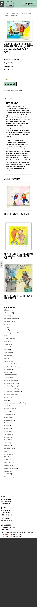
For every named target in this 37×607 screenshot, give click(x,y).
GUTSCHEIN (6, 350)
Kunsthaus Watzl (11, 486)
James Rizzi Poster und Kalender (11, 394)
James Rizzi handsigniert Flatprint (12, 386)
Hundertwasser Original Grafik (11, 367)
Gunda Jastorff (7, 347)
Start (5, 13)
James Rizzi (6, 372)
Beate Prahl (6, 316)
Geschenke (9, 502)
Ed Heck (5, 330)
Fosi (5, 335)
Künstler (7, 498)
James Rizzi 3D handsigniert (10, 383)
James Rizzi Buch (9, 377)
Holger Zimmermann (8, 361)
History (7, 518)
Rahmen (7, 506)
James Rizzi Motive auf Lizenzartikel (12, 392)
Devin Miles (6, 327)
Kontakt (32, 3)
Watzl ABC (8, 510)
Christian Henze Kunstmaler (10, 318)
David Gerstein (7, 324)
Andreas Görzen (7, 310)
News (6, 514)
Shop (25, 3)
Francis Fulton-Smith (9, 338)
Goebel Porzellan (8, 344)
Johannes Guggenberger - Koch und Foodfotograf (15, 403)
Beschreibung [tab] (8, 98)
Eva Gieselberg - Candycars (10, 333)
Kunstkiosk (9, 494)
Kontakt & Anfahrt (12, 522)
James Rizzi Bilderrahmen (11, 375)
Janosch (8, 13)
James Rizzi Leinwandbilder (10, 389)
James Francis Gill (8, 370)
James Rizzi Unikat (8, 397)
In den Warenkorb (10, 84)
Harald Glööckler (8, 352)
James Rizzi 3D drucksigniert (10, 380)
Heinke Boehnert (8, 355)
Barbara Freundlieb (8, 313)
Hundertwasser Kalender (10, 364)
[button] (30, 20)
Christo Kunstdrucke (8, 321)
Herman (5, 358)
